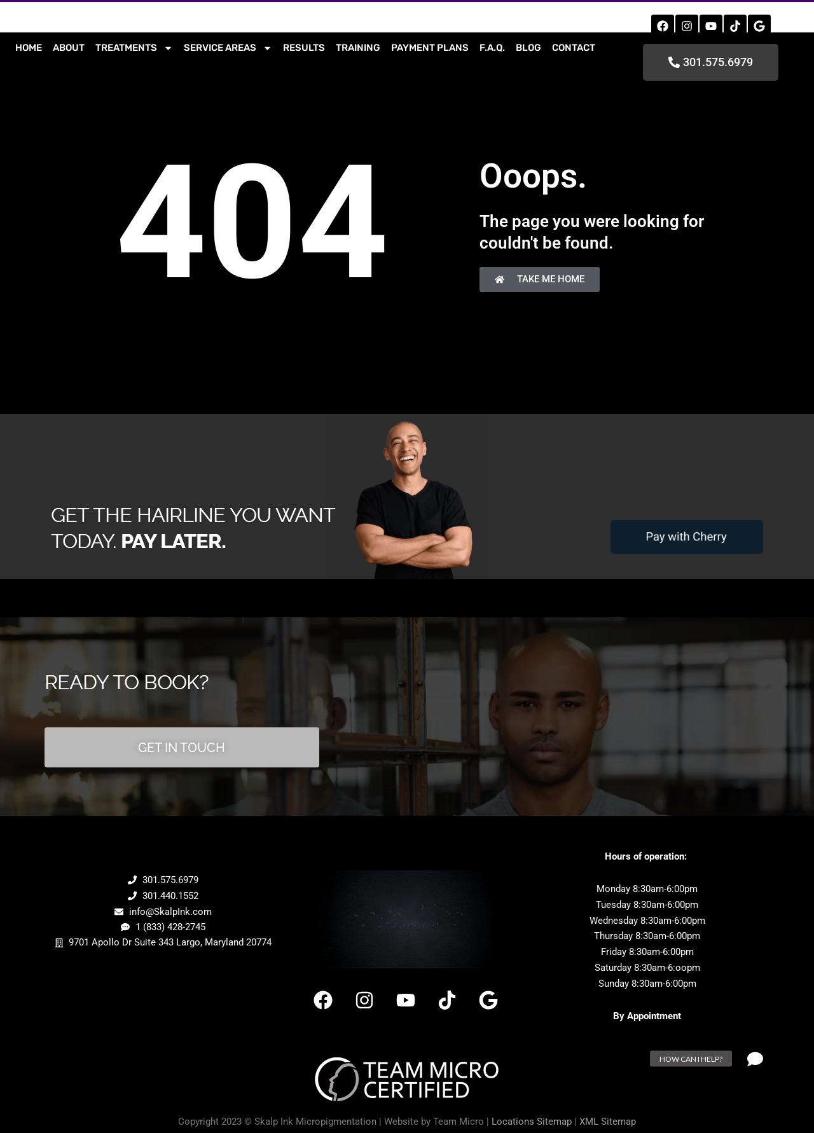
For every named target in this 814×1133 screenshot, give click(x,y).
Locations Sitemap (532, 1118)
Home (28, 47)
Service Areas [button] (228, 48)
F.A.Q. (492, 47)
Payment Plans (430, 47)
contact (573, 47)
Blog (528, 47)
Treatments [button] (134, 48)
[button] (755, 1058)
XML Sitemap (607, 1118)
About (69, 47)
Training (358, 47)
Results (304, 47)
